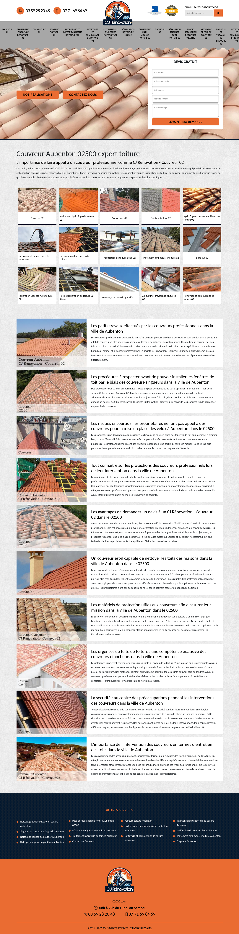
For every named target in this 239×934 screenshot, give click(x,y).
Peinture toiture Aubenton (138, 820)
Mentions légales (141, 928)
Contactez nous (83, 94)
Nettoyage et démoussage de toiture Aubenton (144, 838)
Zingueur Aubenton (187, 841)
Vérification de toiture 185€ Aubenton (197, 830)
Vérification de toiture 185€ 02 (124, 32)
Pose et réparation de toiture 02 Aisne (186, 33)
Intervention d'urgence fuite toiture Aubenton (195, 823)
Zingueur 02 (156, 30)
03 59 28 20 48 (33, 10)
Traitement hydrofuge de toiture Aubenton (94, 835)
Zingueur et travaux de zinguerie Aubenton (42, 831)
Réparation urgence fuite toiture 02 (170, 33)
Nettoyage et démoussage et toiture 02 (230, 35)
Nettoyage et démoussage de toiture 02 (90, 35)
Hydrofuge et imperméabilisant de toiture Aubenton (146, 828)
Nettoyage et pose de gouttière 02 (201, 33)
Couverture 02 (38, 30)
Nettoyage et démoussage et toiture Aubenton (39, 824)
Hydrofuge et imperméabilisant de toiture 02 (70, 32)
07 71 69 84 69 (70, 10)
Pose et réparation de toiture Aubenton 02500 (93, 823)
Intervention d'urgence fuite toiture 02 (108, 33)
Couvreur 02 (7, 30)
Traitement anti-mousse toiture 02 (141, 33)
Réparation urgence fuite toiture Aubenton (94, 830)
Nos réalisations (38, 94)
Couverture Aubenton (83, 841)
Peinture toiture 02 (53, 32)
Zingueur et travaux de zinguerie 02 (215, 36)
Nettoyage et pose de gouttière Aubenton (42, 836)
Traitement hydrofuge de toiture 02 (22, 33)
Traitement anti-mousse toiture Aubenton (199, 835)
